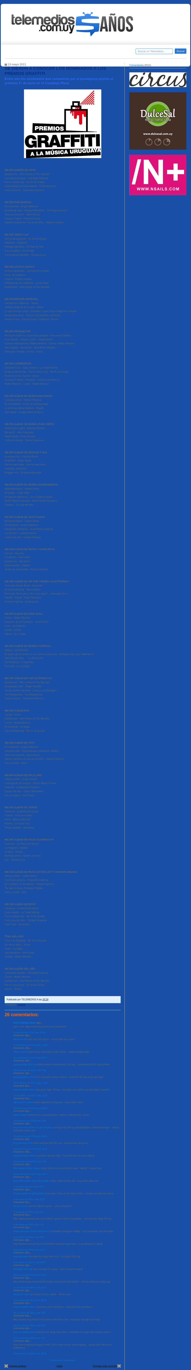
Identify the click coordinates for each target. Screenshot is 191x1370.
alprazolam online (23, 1102)
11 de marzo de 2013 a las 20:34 (29, 1287)
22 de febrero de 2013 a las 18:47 (30, 1057)
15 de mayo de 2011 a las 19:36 (29, 1032)
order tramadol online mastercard (31, 1231)
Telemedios (121, 52)
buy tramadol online (24, 1077)
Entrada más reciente (105, 1366)
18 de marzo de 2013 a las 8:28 (29, 1325)
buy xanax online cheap (26, 1168)
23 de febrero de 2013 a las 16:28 (30, 1095)
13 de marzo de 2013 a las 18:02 (29, 1300)
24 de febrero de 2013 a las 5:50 (29, 1120)
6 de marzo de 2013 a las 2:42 (28, 1224)
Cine (80, 52)
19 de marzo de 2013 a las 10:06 (29, 1353)
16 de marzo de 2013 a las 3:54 (29, 1312)
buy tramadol (20, 1256)
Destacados (20, 52)
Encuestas (97, 52)
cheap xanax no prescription (29, 1193)
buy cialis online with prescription (31, 1180)
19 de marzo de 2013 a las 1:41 (29, 1338)
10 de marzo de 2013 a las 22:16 (29, 1275)
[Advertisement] (158, 224)
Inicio (59, 1366)
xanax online (20, 1039)
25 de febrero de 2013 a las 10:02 (30, 1174)
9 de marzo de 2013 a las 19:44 (29, 1262)
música (21, 1004)
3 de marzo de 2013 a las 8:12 (28, 1212)
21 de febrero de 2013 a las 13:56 (30, 1045)
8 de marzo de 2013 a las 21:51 (29, 1249)
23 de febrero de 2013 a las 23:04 (30, 1108)
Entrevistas (54, 52)
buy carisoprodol (22, 1143)
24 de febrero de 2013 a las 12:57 (30, 1136)
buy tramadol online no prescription (32, 1127)
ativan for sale (21, 1294)
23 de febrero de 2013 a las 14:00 (30, 1083)
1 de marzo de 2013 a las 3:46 (28, 1186)
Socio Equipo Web (24, 1022)
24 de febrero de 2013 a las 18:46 (30, 1149)
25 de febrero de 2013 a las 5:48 (29, 1161)
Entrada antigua (17, 1366)
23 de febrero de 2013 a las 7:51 (29, 1070)
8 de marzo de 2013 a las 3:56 (28, 1237)
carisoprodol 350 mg (24, 1064)
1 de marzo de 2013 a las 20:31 (29, 1199)
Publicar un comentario (63, 1360)
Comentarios (136, 65)
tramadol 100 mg (22, 1269)
